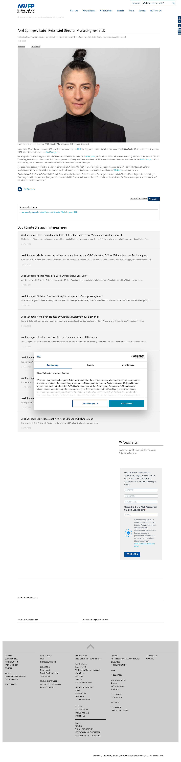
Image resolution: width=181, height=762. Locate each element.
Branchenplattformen (49, 681)
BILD (79, 149)
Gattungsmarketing (48, 662)
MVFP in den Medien (118, 686)
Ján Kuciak (79, 679)
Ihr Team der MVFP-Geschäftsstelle (125, 659)
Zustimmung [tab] (53, 365)
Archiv (113, 670)
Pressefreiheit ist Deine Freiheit (88, 659)
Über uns (74, 10)
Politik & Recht (106, 10)
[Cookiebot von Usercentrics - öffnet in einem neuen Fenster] (133, 357)
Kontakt (115, 756)
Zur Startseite (29, 189)
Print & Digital (89, 10)
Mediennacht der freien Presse (87, 735)
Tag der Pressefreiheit (84, 687)
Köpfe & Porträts (82, 713)
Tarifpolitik (80, 697)
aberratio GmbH (158, 756)
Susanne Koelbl (80, 667)
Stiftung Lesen (45, 676)
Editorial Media (45, 667)
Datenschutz (106, 756)
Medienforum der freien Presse (87, 732)
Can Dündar (79, 676)
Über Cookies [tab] (128, 365)
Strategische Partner (119, 710)
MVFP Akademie (11, 684)
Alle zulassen (126, 403)
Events (131, 10)
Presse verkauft (45, 670)
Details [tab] (90, 365)
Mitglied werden (11, 662)
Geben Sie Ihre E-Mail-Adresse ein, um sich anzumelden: (140, 508)
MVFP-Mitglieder (11, 665)
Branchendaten (81, 710)
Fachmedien (80, 716)
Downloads (114, 689)
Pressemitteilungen (118, 665)
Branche (120, 10)
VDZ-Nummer (116, 707)
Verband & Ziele (11, 659)
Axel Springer (51, 152)
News (42, 659)
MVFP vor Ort (156, 10)
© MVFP (148, 756)
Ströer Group (145, 159)
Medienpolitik (80, 693)
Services (142, 10)
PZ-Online (150, 659)
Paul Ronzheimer (81, 664)
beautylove (90, 156)
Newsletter (135, 3)
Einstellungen (90, 403)
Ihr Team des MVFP (11, 679)
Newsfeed (114, 683)
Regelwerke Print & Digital (51, 684)
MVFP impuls (115, 702)
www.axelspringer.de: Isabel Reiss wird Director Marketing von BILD (49, 212)
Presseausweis (116, 694)
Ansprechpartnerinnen (118, 680)
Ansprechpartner (47, 687)
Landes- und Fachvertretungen (15, 676)
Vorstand (8, 673)
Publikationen (116, 697)
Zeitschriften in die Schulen (49, 673)
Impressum (96, 756)
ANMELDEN (132, 554)
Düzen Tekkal (79, 673)
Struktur (8, 668)
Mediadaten (139, 756)
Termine (78, 726)
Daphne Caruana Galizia (83, 682)
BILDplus (117, 170)
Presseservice (116, 675)
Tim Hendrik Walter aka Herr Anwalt (87, 670)
